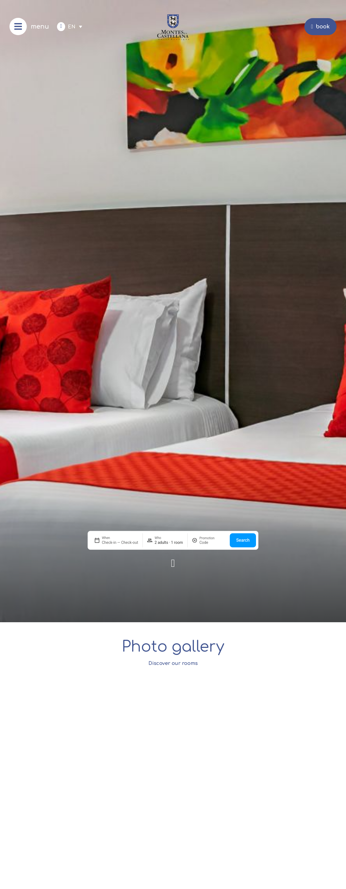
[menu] (18, 26)
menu (40, 26)
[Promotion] (212, 542)
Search (243, 540)
